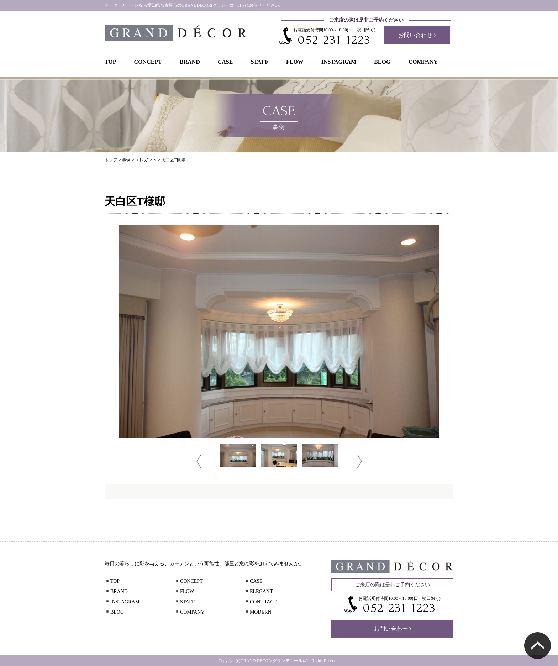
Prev (198, 461)
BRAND (190, 62)
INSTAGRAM (338, 62)
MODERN (258, 612)
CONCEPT (148, 62)
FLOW (295, 62)
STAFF (259, 62)
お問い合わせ (417, 35)
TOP (110, 62)
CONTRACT (260, 601)
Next (359, 461)
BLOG (382, 62)
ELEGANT (258, 591)
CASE (225, 62)
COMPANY (422, 62)
